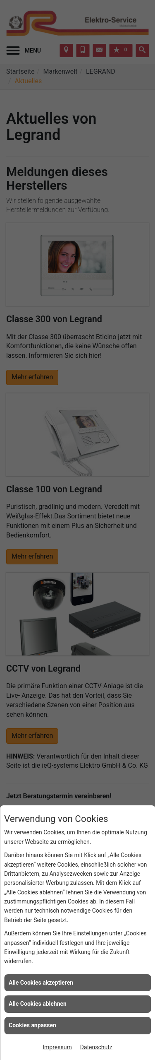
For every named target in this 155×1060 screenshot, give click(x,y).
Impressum (57, 1047)
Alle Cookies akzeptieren (41, 982)
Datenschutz (96, 1047)
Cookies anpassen (32, 1025)
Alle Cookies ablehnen (38, 1003)
